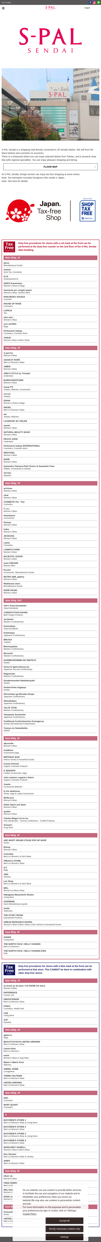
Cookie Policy (30, 1214)
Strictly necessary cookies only (64, 1229)
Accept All (64, 1220)
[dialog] (50, 1212)
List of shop (6, 2)
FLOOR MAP (50, 166)
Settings (64, 1237)
